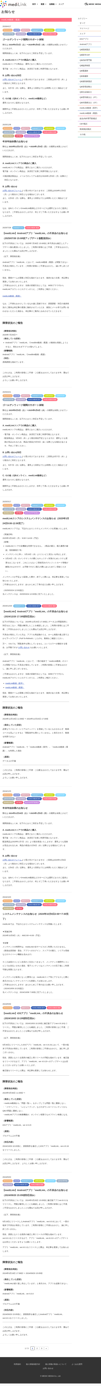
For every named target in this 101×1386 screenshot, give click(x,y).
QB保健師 (84, 79)
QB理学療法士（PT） (89, 100)
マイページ (84, 31)
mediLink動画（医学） (14, 686)
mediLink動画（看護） (12, 298)
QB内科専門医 (86, 63)
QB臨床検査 (85, 68)
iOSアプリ (84, 41)
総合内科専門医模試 (88, 121)
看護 (42, 4)
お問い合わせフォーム (12, 82)
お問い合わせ (24, 650)
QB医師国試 (85, 52)
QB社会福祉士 (86, 94)
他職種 (51, 4)
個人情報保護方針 (33, 1367)
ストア (61, 4)
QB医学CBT (85, 57)
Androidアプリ (86, 47)
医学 (34, 4)
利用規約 (17, 1367)
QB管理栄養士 (86, 89)
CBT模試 (83, 126)
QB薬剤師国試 (86, 84)
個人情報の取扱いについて (56, 1367)
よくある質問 (77, 1367)
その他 (82, 137)
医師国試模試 (85, 132)
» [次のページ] (46, 1351)
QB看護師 (84, 73)
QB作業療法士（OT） (89, 105)
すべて (82, 25)
